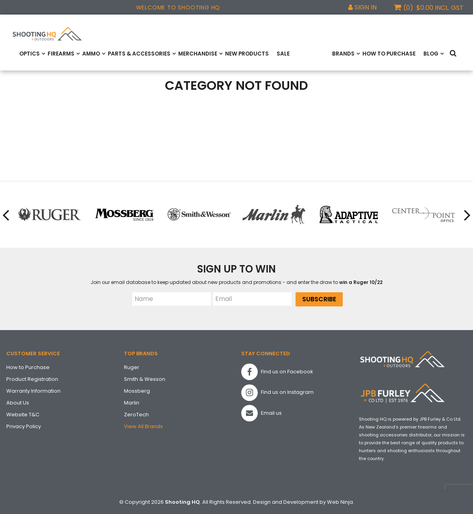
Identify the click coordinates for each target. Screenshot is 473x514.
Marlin (131, 402)
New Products (247, 54)
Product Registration (32, 379)
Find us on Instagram (277, 392)
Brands (343, 54)
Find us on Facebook (277, 372)
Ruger (131, 367)
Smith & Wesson (144, 379)
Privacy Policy (23, 426)
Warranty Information (33, 391)
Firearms (61, 54)
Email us (261, 413)
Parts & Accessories (139, 54)
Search (454, 54)
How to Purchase (389, 54)
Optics (29, 54)
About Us (17, 402)
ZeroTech (136, 414)
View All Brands (143, 426)
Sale (283, 54)
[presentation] (6, 214)
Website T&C (22, 414)
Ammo (91, 54)
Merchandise (197, 54)
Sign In (366, 7)
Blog (430, 54)
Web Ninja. (340, 502)
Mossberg (137, 391)
